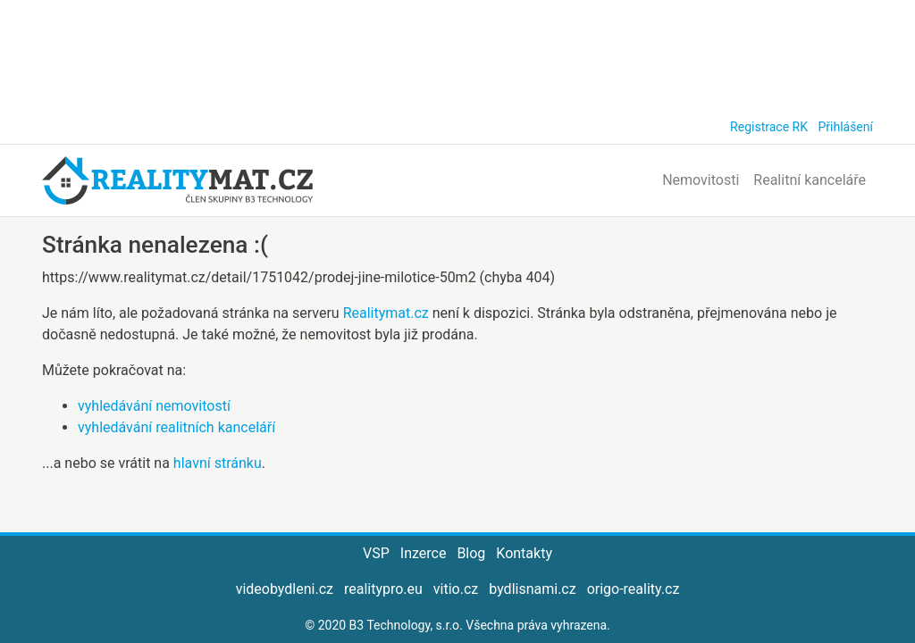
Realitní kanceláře (809, 179)
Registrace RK (769, 127)
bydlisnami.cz (532, 588)
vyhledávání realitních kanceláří (176, 427)
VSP (376, 553)
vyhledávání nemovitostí (154, 405)
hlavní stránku (217, 463)
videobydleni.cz (284, 588)
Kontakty (524, 553)
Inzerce (423, 553)
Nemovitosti (700, 179)
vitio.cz (455, 588)
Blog (471, 553)
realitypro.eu (383, 588)
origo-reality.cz (633, 588)
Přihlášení (845, 127)
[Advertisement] (457, 53)
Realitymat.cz (386, 313)
